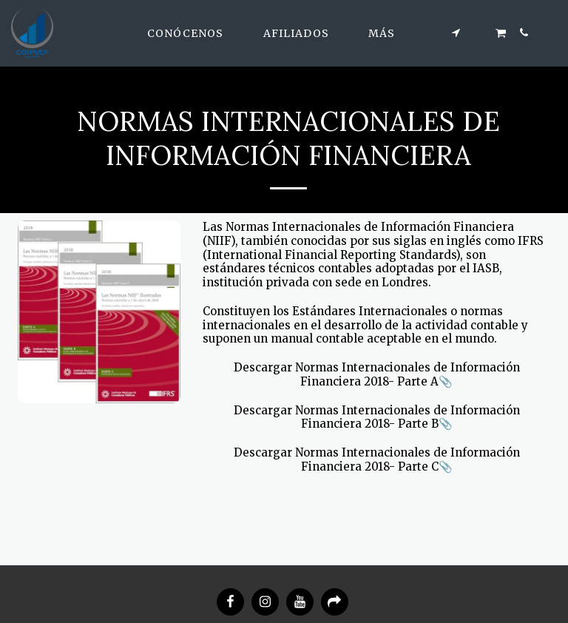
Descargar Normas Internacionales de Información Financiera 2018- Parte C (377, 459)
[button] (192, 33)
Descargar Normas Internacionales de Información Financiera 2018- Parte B (377, 417)
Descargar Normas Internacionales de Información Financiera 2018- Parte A (377, 374)
